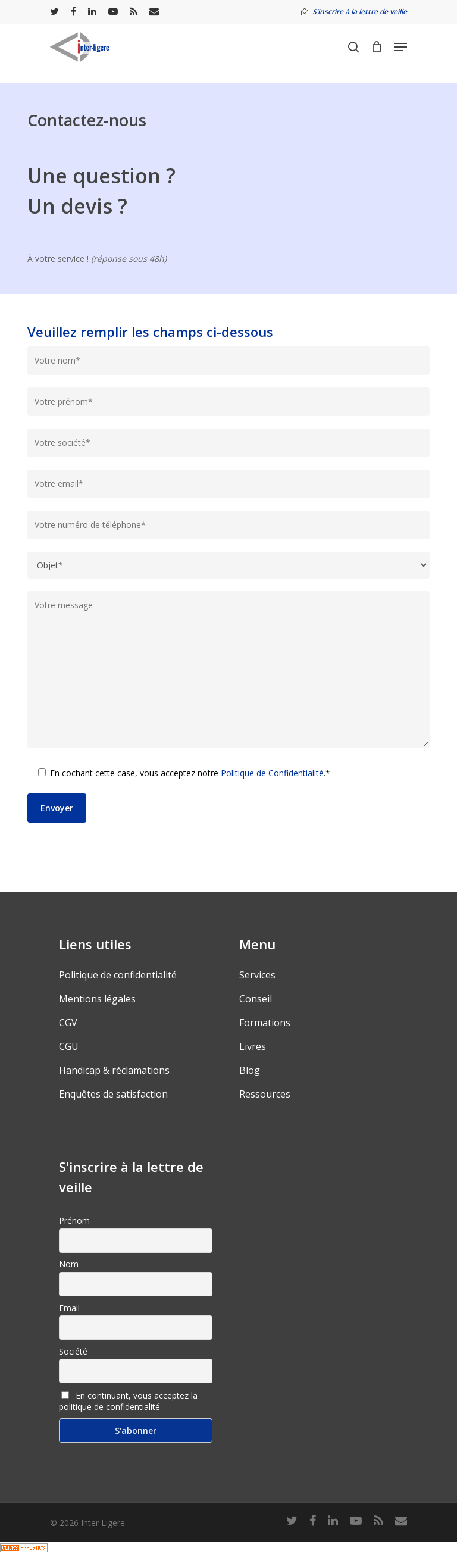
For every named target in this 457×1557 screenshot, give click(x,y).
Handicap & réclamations (114, 1070)
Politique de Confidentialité (272, 772)
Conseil (255, 998)
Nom (69, 1264)
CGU (69, 1046)
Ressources (264, 1093)
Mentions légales (97, 998)
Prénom (74, 1220)
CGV (68, 1022)
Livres (252, 1046)
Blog (249, 1070)
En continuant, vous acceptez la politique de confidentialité (128, 1401)
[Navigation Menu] (400, 47)
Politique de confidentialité (118, 974)
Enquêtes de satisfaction (113, 1093)
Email (69, 1308)
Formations (264, 1022)
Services (257, 974)
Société (73, 1351)
